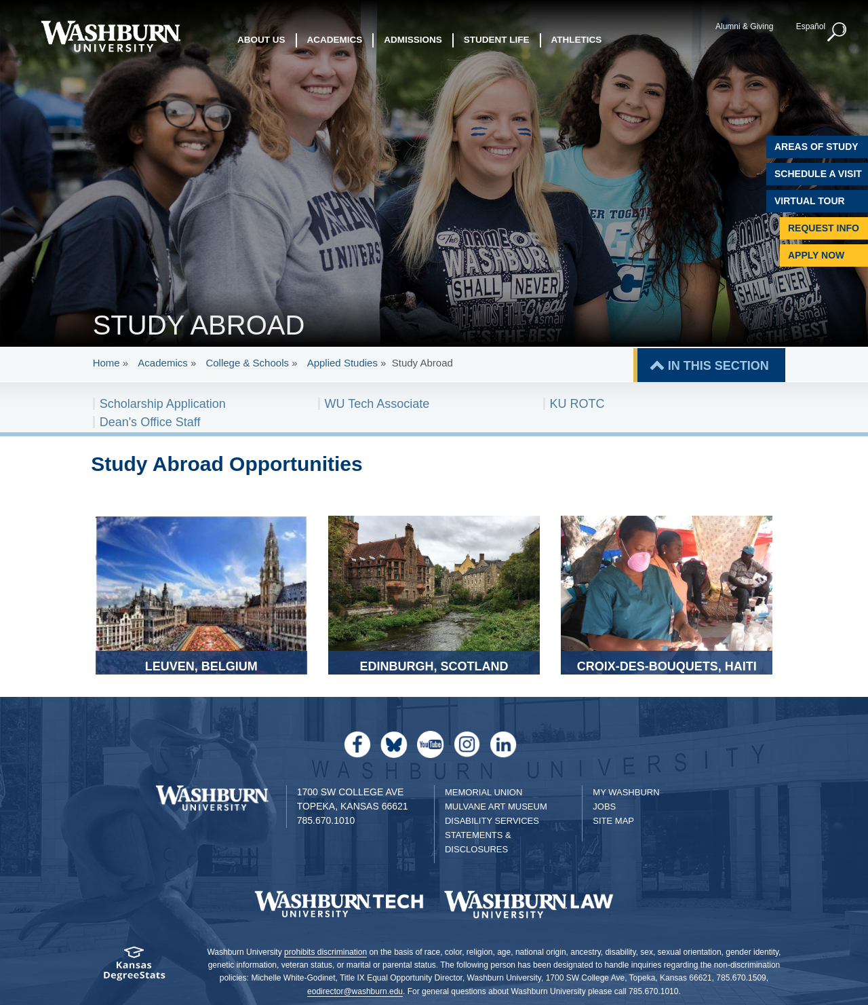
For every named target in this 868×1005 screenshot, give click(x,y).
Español (810, 26)
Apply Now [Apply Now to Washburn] (816, 255)
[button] (837, 32)
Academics (162, 362)
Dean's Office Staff (150, 422)
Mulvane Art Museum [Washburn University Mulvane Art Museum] (496, 806)
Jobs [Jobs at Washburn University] (604, 806)
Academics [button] (335, 40)
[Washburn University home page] (110, 36)
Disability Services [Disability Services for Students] (492, 821)
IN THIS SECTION (718, 366)
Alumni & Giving (744, 26)
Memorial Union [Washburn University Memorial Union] (483, 792)
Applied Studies (342, 362)
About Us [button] (261, 40)
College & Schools (247, 362)
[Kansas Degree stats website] (134, 968)
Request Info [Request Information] (823, 228)
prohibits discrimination (325, 952)
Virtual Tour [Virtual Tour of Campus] (809, 200)
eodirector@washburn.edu (355, 991)
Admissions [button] (413, 40)
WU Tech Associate (377, 404)
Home (106, 362)
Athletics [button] (576, 40)
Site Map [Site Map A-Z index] (613, 821)
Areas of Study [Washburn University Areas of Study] (816, 146)
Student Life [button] (497, 40)
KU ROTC (577, 404)
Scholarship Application (163, 404)
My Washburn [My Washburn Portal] (626, 792)
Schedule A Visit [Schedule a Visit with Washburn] (818, 173)
